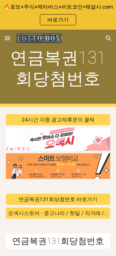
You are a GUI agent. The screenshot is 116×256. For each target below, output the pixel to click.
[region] (58, 15)
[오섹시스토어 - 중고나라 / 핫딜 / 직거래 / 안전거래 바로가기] (58, 213)
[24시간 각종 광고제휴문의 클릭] (58, 120)
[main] (58, 68)
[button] (7, 38)
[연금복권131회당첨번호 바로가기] (58, 199)
